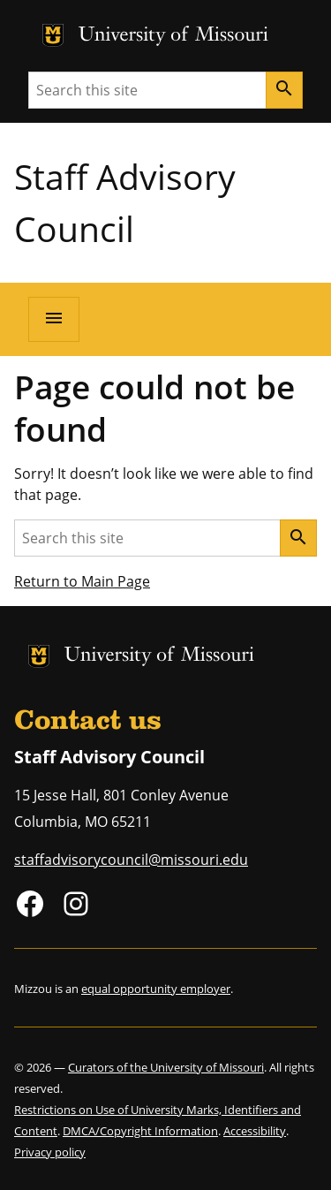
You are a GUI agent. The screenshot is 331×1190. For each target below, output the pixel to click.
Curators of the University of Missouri (166, 1067)
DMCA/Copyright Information (140, 1131)
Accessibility (254, 1131)
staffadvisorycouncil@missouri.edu (131, 859)
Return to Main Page (82, 581)
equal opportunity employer (155, 989)
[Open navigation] (53, 319)
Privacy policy (50, 1152)
